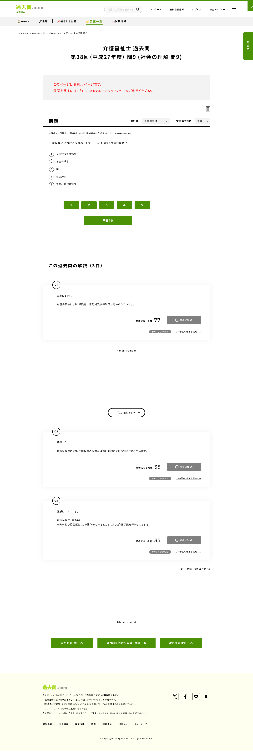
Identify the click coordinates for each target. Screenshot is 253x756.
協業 (94, 728)
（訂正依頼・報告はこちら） (122, 133)
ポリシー (124, 728)
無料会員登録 (169, 10)
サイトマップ (142, 728)
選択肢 (135, 121)
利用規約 (108, 728)
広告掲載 (64, 728)
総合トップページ (211, 10)
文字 (184, 121)
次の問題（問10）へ (181, 647)
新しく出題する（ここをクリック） (105, 90)
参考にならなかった (160, 335)
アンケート (148, 10)
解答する (108, 224)
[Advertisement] (126, 379)
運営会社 (48, 728)
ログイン (188, 10)
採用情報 (81, 728)
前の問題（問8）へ (72, 647)
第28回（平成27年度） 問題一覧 (126, 647)
